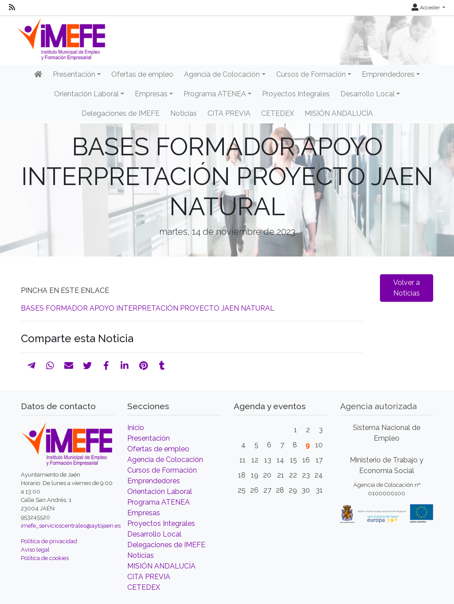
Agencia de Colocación (165, 459)
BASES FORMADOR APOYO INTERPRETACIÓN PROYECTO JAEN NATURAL (147, 308)
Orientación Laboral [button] (86, 94)
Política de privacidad (49, 541)
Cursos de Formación (162, 470)
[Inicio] (38, 74)
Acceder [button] (426, 7)
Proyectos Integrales (296, 94)
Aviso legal (35, 549)
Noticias (183, 113)
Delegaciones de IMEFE (121, 113)
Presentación (148, 438)
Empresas (143, 513)
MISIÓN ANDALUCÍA (339, 113)
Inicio (135, 427)
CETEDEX (277, 113)
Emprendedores (153, 481)
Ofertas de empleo (142, 74)
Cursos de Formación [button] (311, 74)
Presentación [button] (74, 74)
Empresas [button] (151, 94)
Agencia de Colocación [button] (222, 74)
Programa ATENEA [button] (215, 94)
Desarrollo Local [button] (367, 94)
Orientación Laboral (159, 491)
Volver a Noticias (406, 287)
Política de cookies (45, 558)
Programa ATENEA (158, 502)
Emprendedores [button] (388, 74)
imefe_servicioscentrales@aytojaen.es (71, 525)
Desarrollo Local (154, 534)
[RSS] (12, 7)
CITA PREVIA (228, 113)
